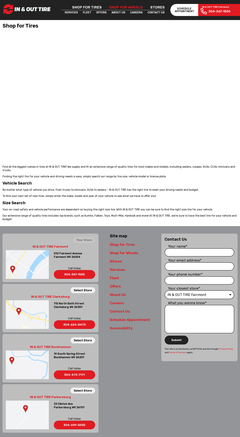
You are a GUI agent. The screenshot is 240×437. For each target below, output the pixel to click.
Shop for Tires (87, 7)
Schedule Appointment (130, 320)
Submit (176, 340)
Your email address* (185, 260)
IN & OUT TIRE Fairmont (50, 246)
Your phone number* (185, 274)
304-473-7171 (74, 374)
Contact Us (156, 12)
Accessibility (121, 328)
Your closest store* (184, 288)
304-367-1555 (74, 274)
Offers (101, 12)
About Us (118, 12)
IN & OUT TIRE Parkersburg (50, 397)
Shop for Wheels (126, 7)
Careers (136, 12)
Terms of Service (177, 352)
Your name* (178, 246)
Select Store (83, 290)
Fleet (87, 12)
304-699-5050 (74, 425)
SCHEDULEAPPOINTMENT (184, 10)
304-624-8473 (74, 324)
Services (71, 12)
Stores (157, 7)
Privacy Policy (226, 349)
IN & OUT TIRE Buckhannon (50, 347)
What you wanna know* (187, 303)
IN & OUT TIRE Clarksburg (50, 297)
